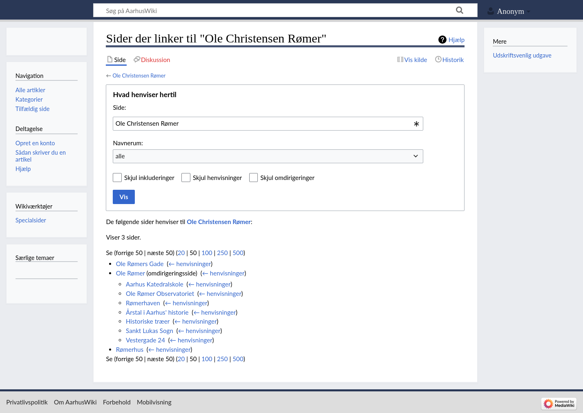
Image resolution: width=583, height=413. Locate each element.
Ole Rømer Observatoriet (160, 293)
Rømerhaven (143, 302)
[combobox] (268, 124)
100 (206, 252)
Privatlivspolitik (27, 402)
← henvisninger (189, 263)
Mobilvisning (154, 402)
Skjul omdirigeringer (287, 177)
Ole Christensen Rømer (138, 75)
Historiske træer (148, 321)
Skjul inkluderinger (149, 177)
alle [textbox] (120, 156)
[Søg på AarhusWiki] (285, 10)
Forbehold (117, 402)
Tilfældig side (33, 108)
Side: (119, 107)
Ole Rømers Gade (140, 263)
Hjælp (457, 39)
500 (237, 252)
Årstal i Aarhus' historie (157, 312)
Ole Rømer (130, 273)
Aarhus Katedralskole (154, 284)
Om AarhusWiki (75, 402)
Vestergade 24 (145, 340)
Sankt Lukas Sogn (149, 330)
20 (181, 252)
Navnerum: (128, 143)
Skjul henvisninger (217, 177)
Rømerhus (129, 349)
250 (222, 252)
